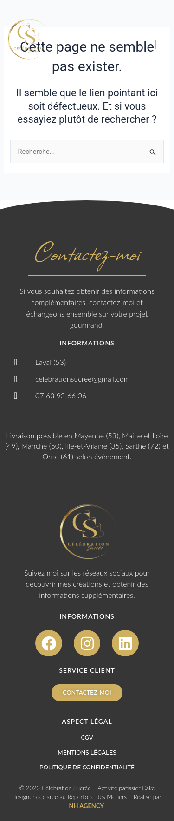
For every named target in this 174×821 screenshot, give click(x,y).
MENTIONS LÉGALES (87, 752)
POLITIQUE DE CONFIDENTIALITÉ (87, 767)
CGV (87, 737)
